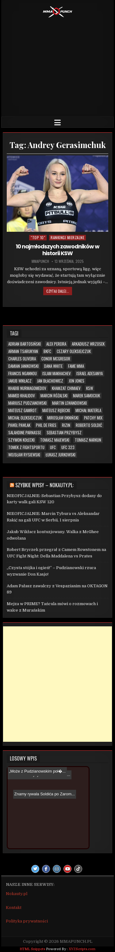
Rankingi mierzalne (67, 237)
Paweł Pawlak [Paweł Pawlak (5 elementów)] (19, 425)
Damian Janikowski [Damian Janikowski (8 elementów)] (23, 366)
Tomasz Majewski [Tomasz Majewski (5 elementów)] (54, 440)
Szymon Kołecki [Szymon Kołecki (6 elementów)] (21, 440)
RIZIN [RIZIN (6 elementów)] (66, 425)
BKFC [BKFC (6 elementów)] (47, 351)
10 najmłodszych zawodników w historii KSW (57, 250)
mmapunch (40, 261)
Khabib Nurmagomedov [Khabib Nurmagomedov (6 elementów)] (27, 388)
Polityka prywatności (27, 921)
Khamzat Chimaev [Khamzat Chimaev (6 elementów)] (66, 388)
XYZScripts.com (82, 949)
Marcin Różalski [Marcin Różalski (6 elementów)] (53, 396)
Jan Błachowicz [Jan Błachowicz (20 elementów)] (50, 381)
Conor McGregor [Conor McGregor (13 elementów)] (55, 359)
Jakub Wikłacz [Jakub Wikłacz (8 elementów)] (20, 381)
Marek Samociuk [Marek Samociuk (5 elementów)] (86, 396)
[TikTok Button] (78, 869)
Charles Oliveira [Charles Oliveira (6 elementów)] (22, 359)
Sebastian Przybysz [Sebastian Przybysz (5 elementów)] (64, 433)
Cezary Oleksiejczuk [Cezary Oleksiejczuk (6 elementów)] (74, 351)
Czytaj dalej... (57, 291)
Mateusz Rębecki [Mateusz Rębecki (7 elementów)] (56, 410)
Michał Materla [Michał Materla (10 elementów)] (88, 410)
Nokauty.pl (16, 893)
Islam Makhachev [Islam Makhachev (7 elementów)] (56, 373)
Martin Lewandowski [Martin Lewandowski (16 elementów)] (69, 403)
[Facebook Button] (46, 869)
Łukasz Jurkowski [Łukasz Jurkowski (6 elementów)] (60, 455)
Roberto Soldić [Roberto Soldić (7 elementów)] (89, 425)
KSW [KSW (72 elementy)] (89, 388)
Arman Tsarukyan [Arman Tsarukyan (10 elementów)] (23, 351)
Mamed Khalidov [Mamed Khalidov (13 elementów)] (21, 396)
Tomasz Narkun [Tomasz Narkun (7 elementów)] (88, 440)
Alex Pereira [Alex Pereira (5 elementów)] (56, 344)
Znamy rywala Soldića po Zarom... (42, 784)
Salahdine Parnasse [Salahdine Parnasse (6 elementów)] (24, 433)
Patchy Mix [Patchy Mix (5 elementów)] (93, 418)
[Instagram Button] (57, 869)
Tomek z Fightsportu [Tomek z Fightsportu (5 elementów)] (26, 447)
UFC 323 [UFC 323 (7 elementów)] (68, 447)
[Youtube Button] (67, 869)
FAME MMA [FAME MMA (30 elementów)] (76, 366)
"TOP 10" (38, 237)
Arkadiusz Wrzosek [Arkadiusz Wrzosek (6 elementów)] (88, 344)
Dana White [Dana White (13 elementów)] (53, 366)
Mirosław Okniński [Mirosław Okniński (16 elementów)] (63, 418)
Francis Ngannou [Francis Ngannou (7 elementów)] (22, 373)
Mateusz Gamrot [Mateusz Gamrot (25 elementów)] (22, 410)
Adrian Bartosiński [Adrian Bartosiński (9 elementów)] (24, 344)
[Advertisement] (57, 66)
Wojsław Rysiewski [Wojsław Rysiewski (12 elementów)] (24, 455)
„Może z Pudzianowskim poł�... (37, 771)
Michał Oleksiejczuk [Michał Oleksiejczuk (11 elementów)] (25, 418)
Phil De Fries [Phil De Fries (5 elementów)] (46, 425)
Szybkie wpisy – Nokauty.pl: (44, 485)
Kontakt (13, 907)
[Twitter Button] (35, 869)
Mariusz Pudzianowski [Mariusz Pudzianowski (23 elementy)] (27, 403)
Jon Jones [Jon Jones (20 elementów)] (76, 381)
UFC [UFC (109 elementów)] (53, 447)
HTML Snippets (32, 949)
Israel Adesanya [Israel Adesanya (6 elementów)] (89, 373)
